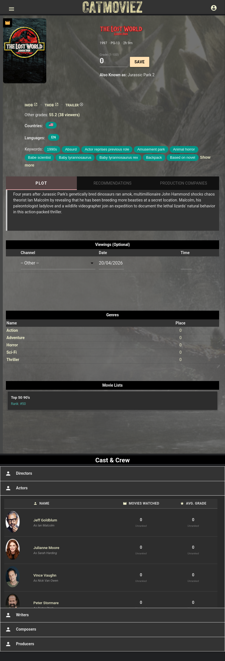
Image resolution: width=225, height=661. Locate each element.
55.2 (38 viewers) (64, 115)
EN (53, 137)
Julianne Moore (46, 548)
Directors (18, 473)
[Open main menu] (11, 9)
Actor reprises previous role (107, 149)
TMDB (52, 105)
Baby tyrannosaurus (75, 157)
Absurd (71, 149)
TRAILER (74, 105)
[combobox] (58, 263)
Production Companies (183, 183)
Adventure (15, 337)
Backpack (154, 157)
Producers (19, 644)
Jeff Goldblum (45, 520)
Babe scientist (39, 157)
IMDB (31, 105)
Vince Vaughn (44, 575)
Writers (16, 615)
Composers (20, 629)
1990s (52, 149)
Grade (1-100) (109, 54)
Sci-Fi (11, 352)
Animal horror (184, 149)
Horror (12, 345)
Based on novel (182, 157)
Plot (41, 183)
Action (12, 330)
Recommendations (112, 183)
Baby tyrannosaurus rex (118, 157)
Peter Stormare (46, 603)
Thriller (12, 359)
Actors (15, 488)
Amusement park (151, 149)
